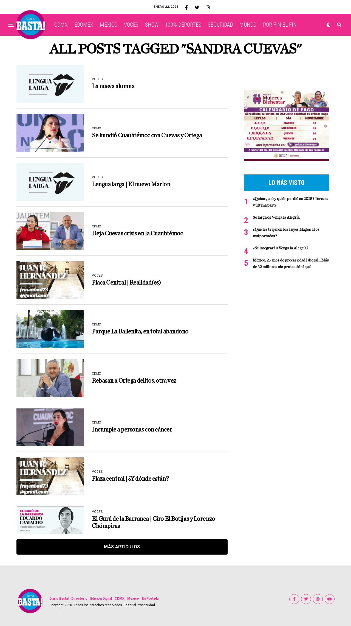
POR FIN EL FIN (280, 24)
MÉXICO (108, 24)
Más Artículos (122, 546)
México (133, 598)
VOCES (131, 24)
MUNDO (247, 24)
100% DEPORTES (183, 24)
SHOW (151, 24)
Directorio (79, 598)
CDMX (61, 24)
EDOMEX (83, 24)
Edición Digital (101, 598)
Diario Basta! (59, 598)
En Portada (150, 598)
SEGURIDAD (220, 24)
